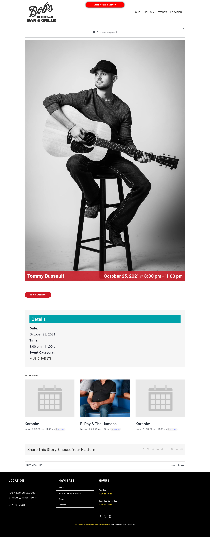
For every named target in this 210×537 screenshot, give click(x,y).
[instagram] (110, 516)
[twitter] (105, 516)
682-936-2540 (16, 505)
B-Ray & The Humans (98, 423)
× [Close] (183, 28)
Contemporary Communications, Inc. (122, 524)
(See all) (61, 429)
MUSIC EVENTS (40, 358)
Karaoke (32, 423)
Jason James (177, 465)
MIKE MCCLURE (34, 465)
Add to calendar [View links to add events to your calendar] (38, 295)
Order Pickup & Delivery (105, 4)
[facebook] (100, 516)
